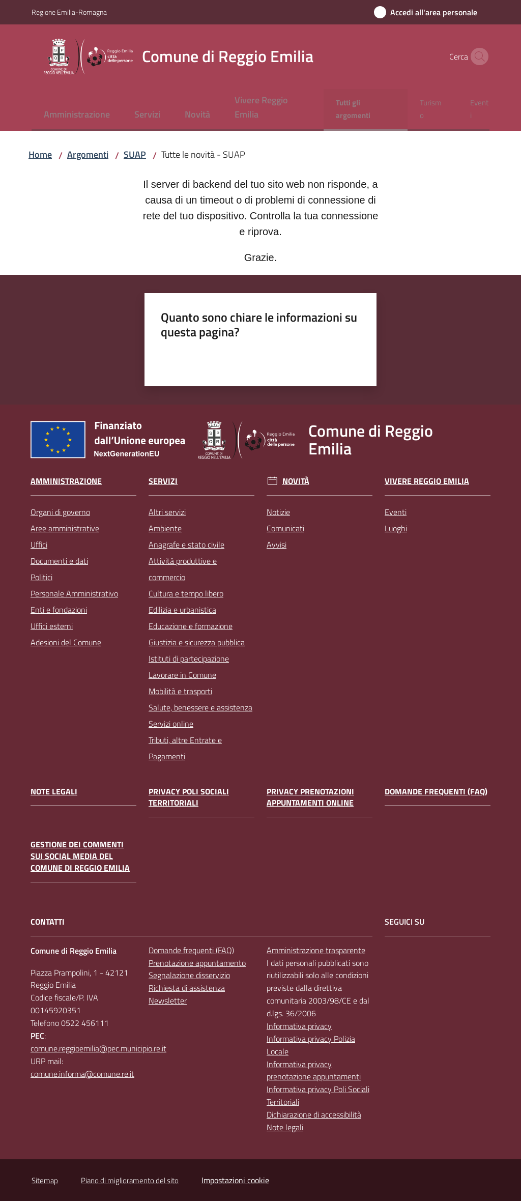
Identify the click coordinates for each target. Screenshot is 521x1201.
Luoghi (396, 528)
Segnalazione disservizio (189, 975)
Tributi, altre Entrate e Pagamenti (185, 748)
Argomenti (87, 154)
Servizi (163, 481)
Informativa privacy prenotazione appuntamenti (314, 1070)
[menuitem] (77, 115)
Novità (295, 481)
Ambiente (165, 528)
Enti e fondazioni (59, 610)
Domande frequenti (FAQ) (436, 791)
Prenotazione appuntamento (197, 963)
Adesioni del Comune (66, 642)
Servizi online (171, 724)
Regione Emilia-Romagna (69, 12)
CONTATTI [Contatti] (48, 922)
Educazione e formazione (191, 626)
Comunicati (285, 528)
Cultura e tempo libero (186, 593)
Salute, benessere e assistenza (200, 707)
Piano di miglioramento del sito (130, 1180)
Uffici (39, 544)
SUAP (135, 154)
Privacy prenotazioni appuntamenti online (310, 797)
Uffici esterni (52, 626)
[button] (477, 56)
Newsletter (168, 1000)
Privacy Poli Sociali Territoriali (189, 797)
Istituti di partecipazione (189, 658)
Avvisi (276, 544)
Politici (41, 577)
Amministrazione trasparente (316, 950)
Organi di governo (60, 512)
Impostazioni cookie (235, 1180)
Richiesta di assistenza (187, 988)
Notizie (278, 512)
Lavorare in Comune (182, 675)
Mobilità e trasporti (180, 691)
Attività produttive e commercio (183, 569)
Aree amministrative (65, 528)
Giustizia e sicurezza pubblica (197, 642)
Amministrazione (66, 481)
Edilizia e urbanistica (182, 610)
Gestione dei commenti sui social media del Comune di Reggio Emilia (80, 856)
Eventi (396, 512)
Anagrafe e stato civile (186, 544)
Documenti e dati (59, 561)
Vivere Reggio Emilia (427, 481)
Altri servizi (167, 512)
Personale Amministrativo (74, 593)
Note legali (54, 791)
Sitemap (45, 1180)
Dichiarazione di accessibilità (314, 1114)
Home (40, 154)
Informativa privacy (299, 1026)
